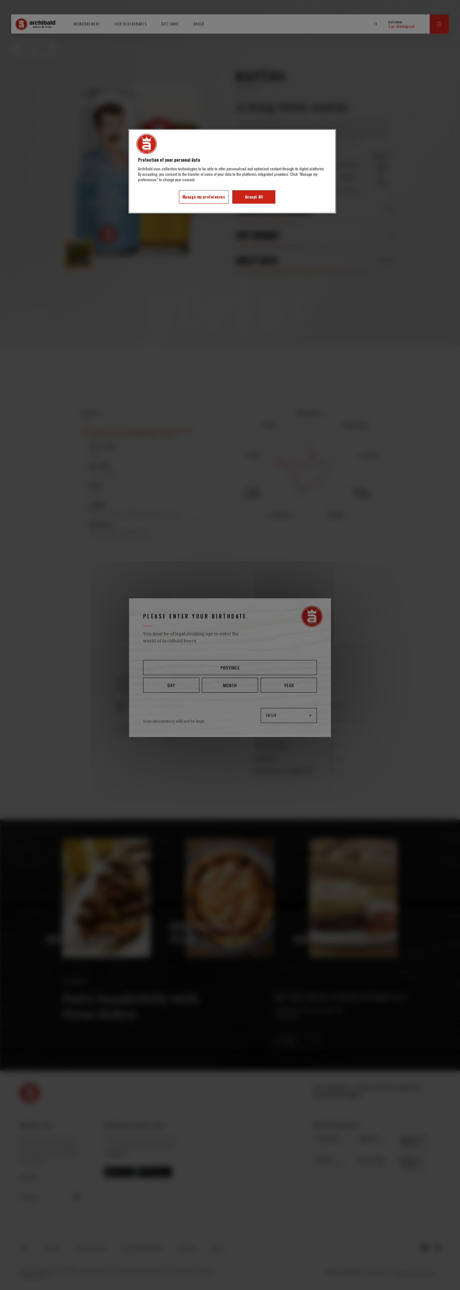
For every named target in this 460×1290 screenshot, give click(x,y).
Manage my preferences (203, 196)
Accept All (254, 196)
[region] (232, 171)
